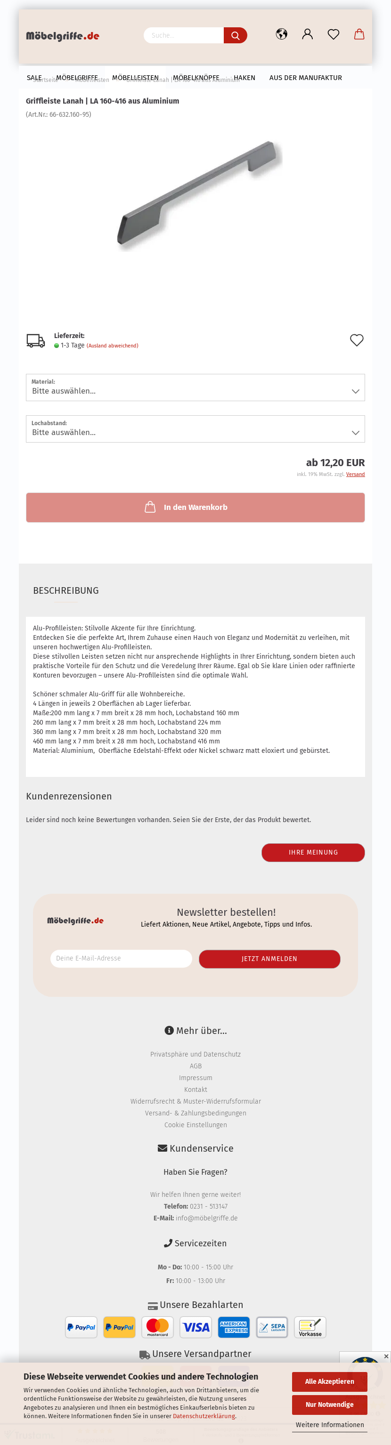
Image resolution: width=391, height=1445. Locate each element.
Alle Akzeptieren (329, 1382)
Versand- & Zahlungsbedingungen (195, 1113)
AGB (196, 1066)
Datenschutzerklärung (204, 1416)
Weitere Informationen (330, 1425)
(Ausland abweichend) (112, 346)
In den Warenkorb (185, 506)
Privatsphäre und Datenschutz (195, 1054)
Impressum (195, 1078)
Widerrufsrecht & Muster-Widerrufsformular (195, 1102)
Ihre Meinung (313, 852)
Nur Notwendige (330, 1405)
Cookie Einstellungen (195, 1125)
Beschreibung (66, 590)
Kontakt (195, 1090)
